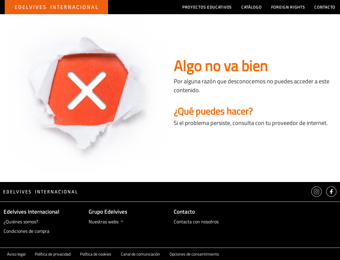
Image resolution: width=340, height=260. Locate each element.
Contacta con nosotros (196, 221)
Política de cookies (95, 254)
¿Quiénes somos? (21, 221)
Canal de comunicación (140, 254)
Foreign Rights (288, 7)
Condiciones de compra (26, 231)
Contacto (324, 7)
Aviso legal (16, 254)
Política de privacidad (53, 254)
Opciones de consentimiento (194, 254)
